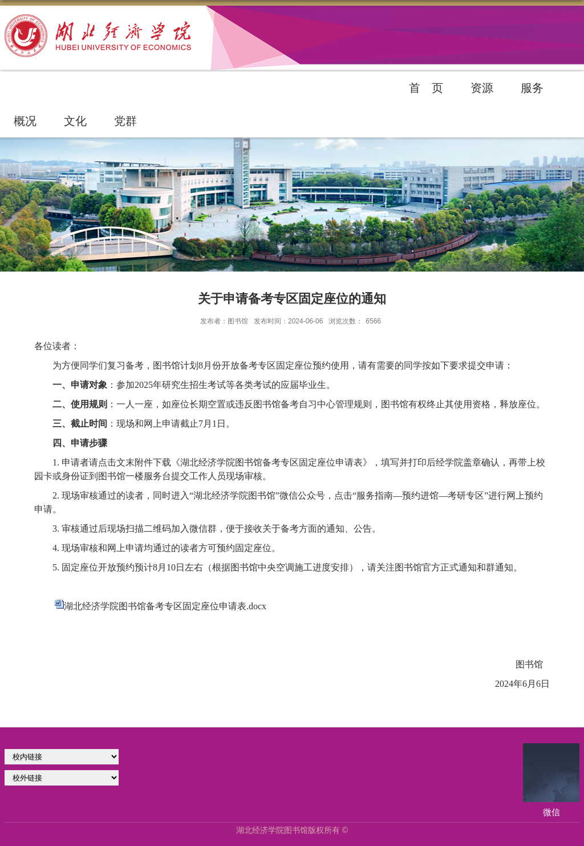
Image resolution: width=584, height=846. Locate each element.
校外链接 (62, 778)
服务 (532, 88)
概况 (25, 121)
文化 (75, 121)
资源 (482, 88)
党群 (125, 121)
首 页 (426, 88)
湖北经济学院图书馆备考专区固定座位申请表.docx (165, 606)
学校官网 (62, 756)
